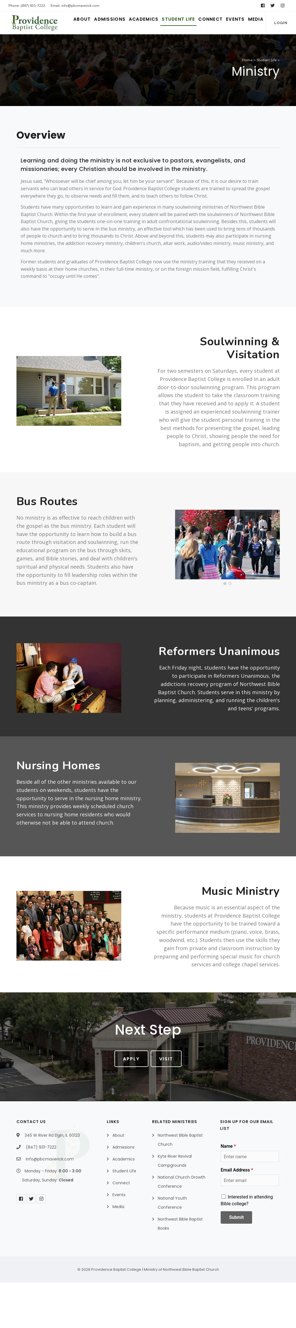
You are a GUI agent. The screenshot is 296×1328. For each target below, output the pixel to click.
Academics (102, 45)
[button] (224, 629)
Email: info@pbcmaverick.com (75, 5)
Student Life (148, 45)
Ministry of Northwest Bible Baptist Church (181, 1315)
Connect (190, 45)
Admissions (59, 45)
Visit (169, 1104)
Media (251, 45)
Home (247, 105)
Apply (128, 1104)
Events (223, 45)
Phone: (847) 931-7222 (26, 5)
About (23, 45)
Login (26, 68)
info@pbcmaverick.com (50, 1204)
